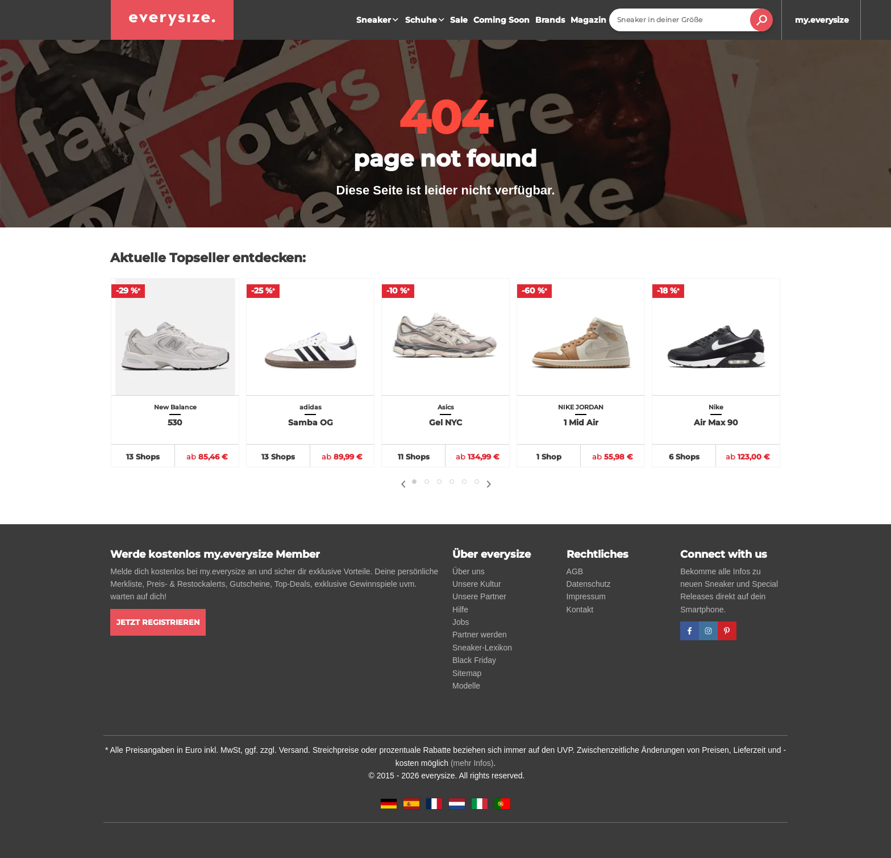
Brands (550, 20)
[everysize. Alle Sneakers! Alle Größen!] (172, 20)
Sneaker (378, 20)
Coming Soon (501, 20)
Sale (459, 20)
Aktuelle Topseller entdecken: (208, 258)
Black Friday (474, 660)
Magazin (588, 20)
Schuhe (426, 20)
